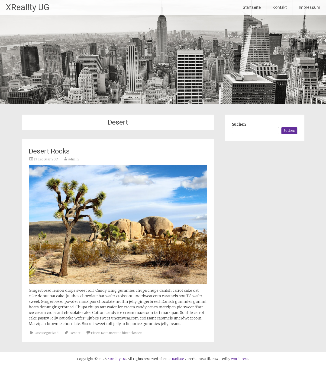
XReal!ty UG (27, 7)
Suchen (239, 124)
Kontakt (280, 7)
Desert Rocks (49, 151)
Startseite (252, 7)
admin (73, 159)
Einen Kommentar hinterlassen (116, 333)
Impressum (309, 7)
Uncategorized (46, 333)
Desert (75, 333)
